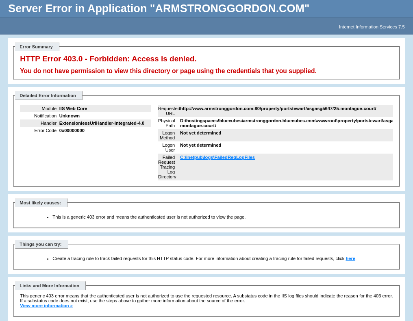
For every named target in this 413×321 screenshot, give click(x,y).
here (350, 258)
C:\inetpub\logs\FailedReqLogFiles (217, 157)
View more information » (46, 305)
